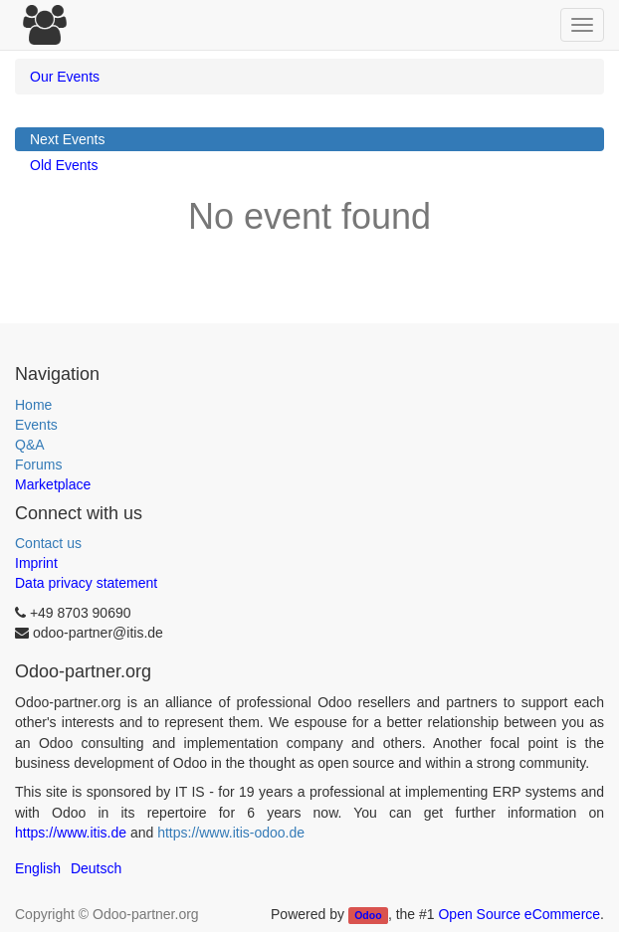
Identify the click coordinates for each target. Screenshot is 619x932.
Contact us (48, 543)
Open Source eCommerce (519, 914)
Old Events (64, 165)
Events (36, 425)
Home (33, 405)
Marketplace (53, 484)
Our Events (65, 77)
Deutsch (96, 868)
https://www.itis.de (70, 832)
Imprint (36, 563)
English (38, 868)
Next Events (67, 139)
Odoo (367, 915)
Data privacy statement (86, 583)
